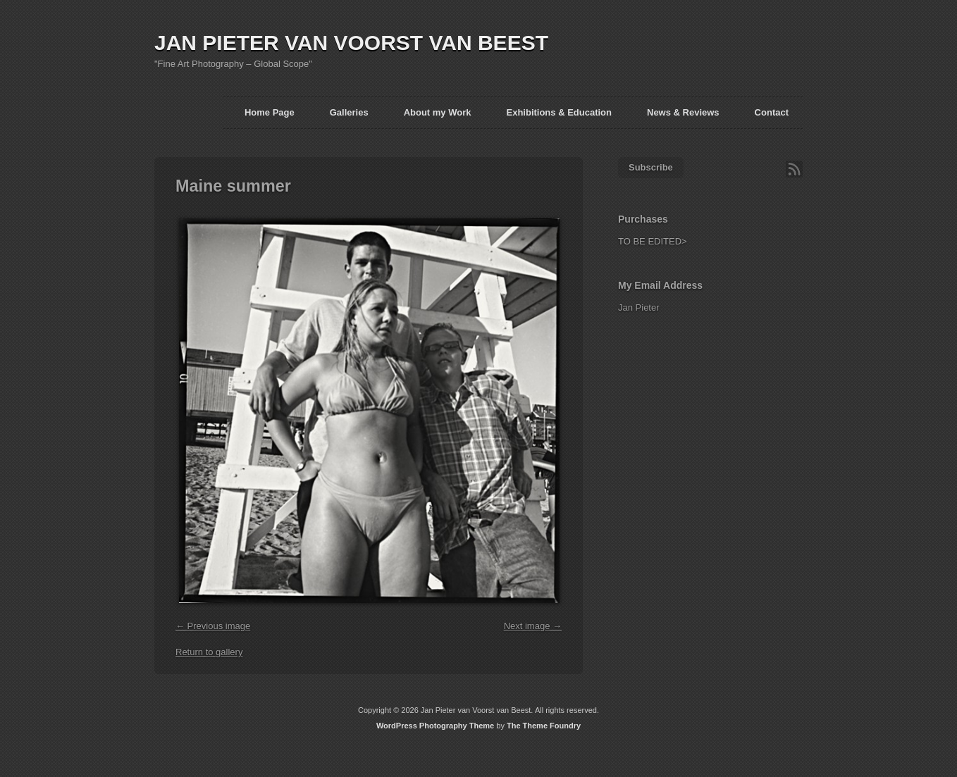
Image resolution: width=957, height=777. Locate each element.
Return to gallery (208, 652)
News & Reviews (683, 112)
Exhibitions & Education (559, 112)
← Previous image (212, 626)
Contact (772, 112)
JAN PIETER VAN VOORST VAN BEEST (351, 42)
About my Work (437, 112)
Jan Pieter (639, 307)
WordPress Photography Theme (435, 725)
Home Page (270, 112)
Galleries (349, 112)
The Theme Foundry (544, 725)
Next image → (533, 626)
